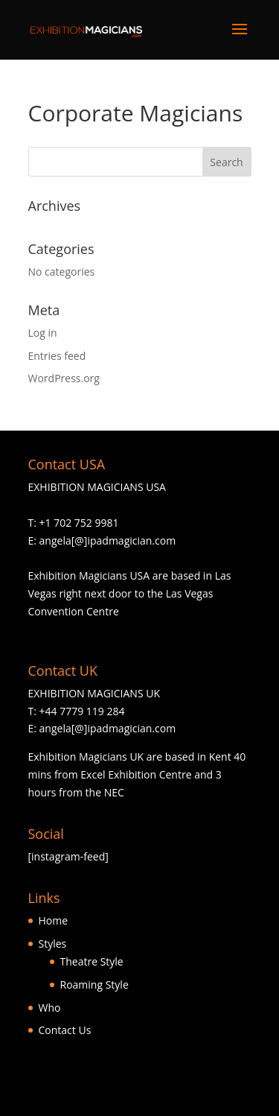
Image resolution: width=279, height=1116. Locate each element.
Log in (42, 333)
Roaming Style (94, 984)
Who (50, 1008)
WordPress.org (64, 378)
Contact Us (65, 1030)
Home (53, 920)
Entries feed (57, 356)
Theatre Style (92, 961)
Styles (53, 943)
